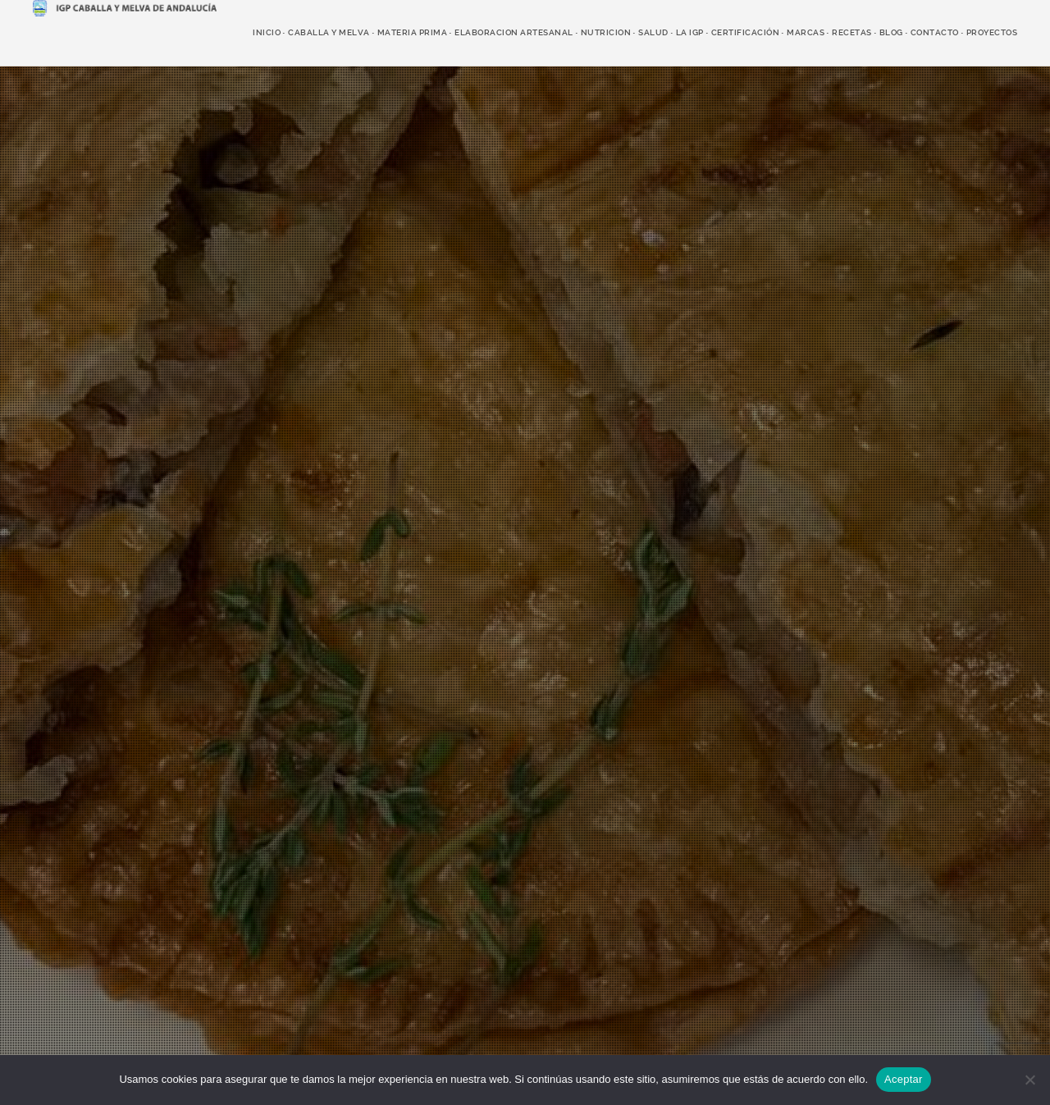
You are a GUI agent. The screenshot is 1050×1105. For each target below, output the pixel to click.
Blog (891, 32)
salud (653, 32)
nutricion (606, 32)
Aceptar (903, 1079)
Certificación (745, 32)
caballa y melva (329, 32)
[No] (1029, 1079)
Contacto (935, 32)
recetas (852, 32)
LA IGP (690, 32)
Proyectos (992, 32)
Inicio (267, 32)
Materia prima (412, 32)
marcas (805, 32)
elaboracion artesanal (513, 32)
